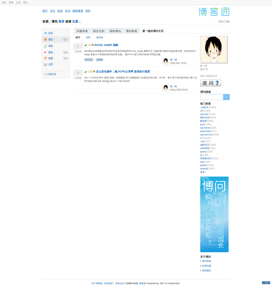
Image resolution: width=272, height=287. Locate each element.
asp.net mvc (209, 134)
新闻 (11, 2)
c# (205, 110)
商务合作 (119, 283)
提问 (65, 39)
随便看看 (78, 10)
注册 (75, 21)
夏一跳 (173, 59)
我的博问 (115, 31)
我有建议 (206, 270)
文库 (50, 64)
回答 (88, 37)
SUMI (99, 59)
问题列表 (82, 31)
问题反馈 (51, 74)
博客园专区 (209, 158)
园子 (45, 10)
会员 (18, 2)
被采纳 (99, 37)
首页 (4, 2)
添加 (65, 58)
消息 (87, 10)
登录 (61, 21)
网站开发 (208, 117)
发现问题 (206, 266)
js (204, 155)
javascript (208, 131)
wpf (205, 162)
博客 (50, 45)
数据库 (207, 121)
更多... (203, 172)
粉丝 (60, 10)
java (205, 124)
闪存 (50, 33)
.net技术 (208, 107)
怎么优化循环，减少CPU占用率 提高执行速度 (123, 71)
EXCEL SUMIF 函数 (106, 45)
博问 (50, 39)
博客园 (142, 283)
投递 (65, 52)
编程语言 (208, 145)
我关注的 (98, 31)
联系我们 (109, 283)
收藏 (50, 58)
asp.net (208, 114)
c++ (205, 138)
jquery (206, 151)
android (207, 168)
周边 (25, 2)
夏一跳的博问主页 (153, 31)
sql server (208, 127)
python (207, 165)
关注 (52, 10)
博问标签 (131, 31)
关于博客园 (97, 283)
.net (205, 141)
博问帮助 (206, 261)
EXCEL (89, 59)
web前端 (208, 148)
